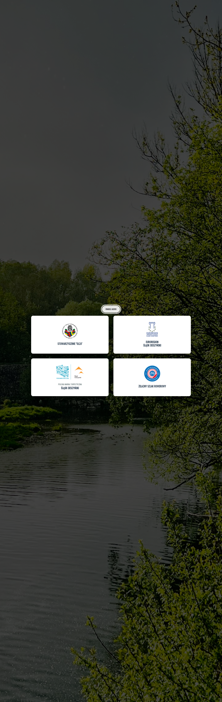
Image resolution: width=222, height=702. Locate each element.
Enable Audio (111, 308)
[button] (70, 334)
